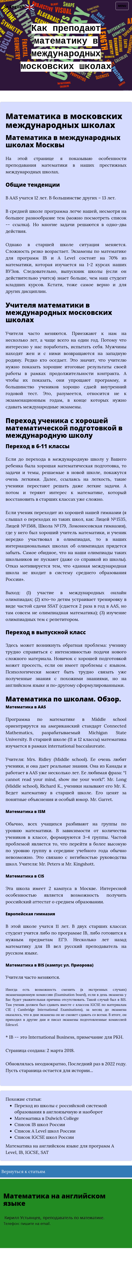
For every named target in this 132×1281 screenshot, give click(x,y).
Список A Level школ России (45, 1131)
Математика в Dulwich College (46, 1118)
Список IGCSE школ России (44, 1137)
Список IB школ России (39, 1124)
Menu (123, 7)
